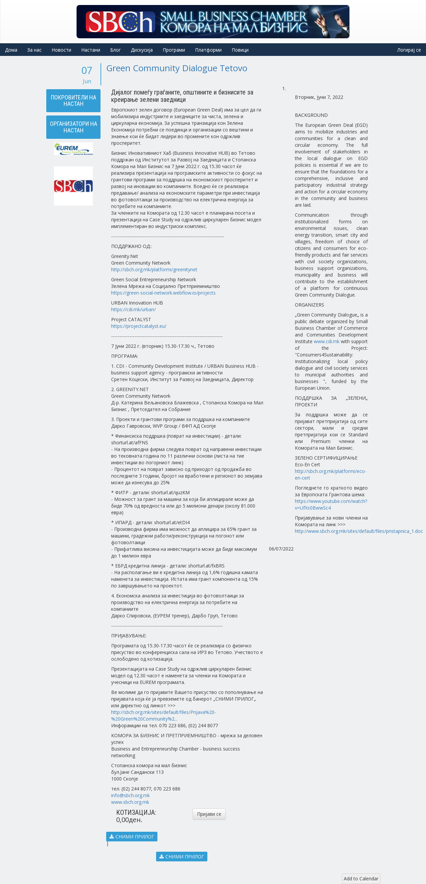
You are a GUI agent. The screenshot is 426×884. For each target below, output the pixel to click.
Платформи (208, 50)
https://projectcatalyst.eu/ (138, 326)
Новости (61, 50)
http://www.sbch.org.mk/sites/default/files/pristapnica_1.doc (359, 531)
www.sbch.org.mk (130, 802)
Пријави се (209, 814)
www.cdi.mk (326, 341)
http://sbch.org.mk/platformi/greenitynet (154, 269)
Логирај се (409, 50)
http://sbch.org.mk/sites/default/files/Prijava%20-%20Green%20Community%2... (163, 715)
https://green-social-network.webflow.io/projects (163, 293)
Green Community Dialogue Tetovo (176, 68)
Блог (115, 50)
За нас (34, 50)
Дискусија (142, 50)
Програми (174, 50)
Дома (11, 50)
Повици (240, 50)
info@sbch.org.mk (130, 795)
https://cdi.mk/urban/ (133, 309)
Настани (90, 50)
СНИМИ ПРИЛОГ (131, 836)
